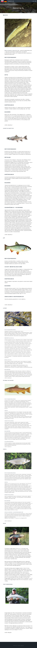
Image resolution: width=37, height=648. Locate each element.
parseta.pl (11, 1)
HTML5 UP (22, 645)
